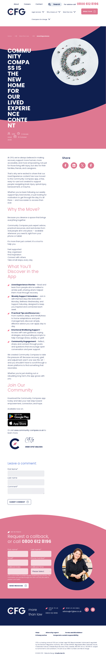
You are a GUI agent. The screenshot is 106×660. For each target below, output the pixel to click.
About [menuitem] (16, 4)
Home (10, 36)
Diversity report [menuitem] (52, 633)
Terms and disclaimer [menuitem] (73, 633)
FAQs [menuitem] (37, 633)
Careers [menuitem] (27, 4)
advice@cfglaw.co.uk (72, 611)
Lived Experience (43, 36)
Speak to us (87, 11)
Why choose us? (52, 12)
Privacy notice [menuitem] (41, 635)
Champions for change (39, 19)
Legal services (36, 12)
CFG (13, 134)
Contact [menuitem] (39, 4)
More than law (68, 12)
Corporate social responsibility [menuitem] (65, 635)
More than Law (24, 36)
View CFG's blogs (33, 447)
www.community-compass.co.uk (29, 430)
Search (56, 4)
